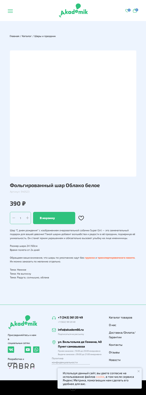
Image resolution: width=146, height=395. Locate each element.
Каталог (27, 35)
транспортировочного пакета (116, 257)
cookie (100, 376)
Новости (115, 360)
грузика (90, 257)
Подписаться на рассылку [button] (71, 334)
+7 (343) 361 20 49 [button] (70, 317)
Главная (14, 35)
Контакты (115, 344)
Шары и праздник (45, 35)
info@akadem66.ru (71, 329)
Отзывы (114, 352)
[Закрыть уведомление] (139, 371)
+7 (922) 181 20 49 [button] (66, 322)
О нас (112, 325)
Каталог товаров (120, 317)
